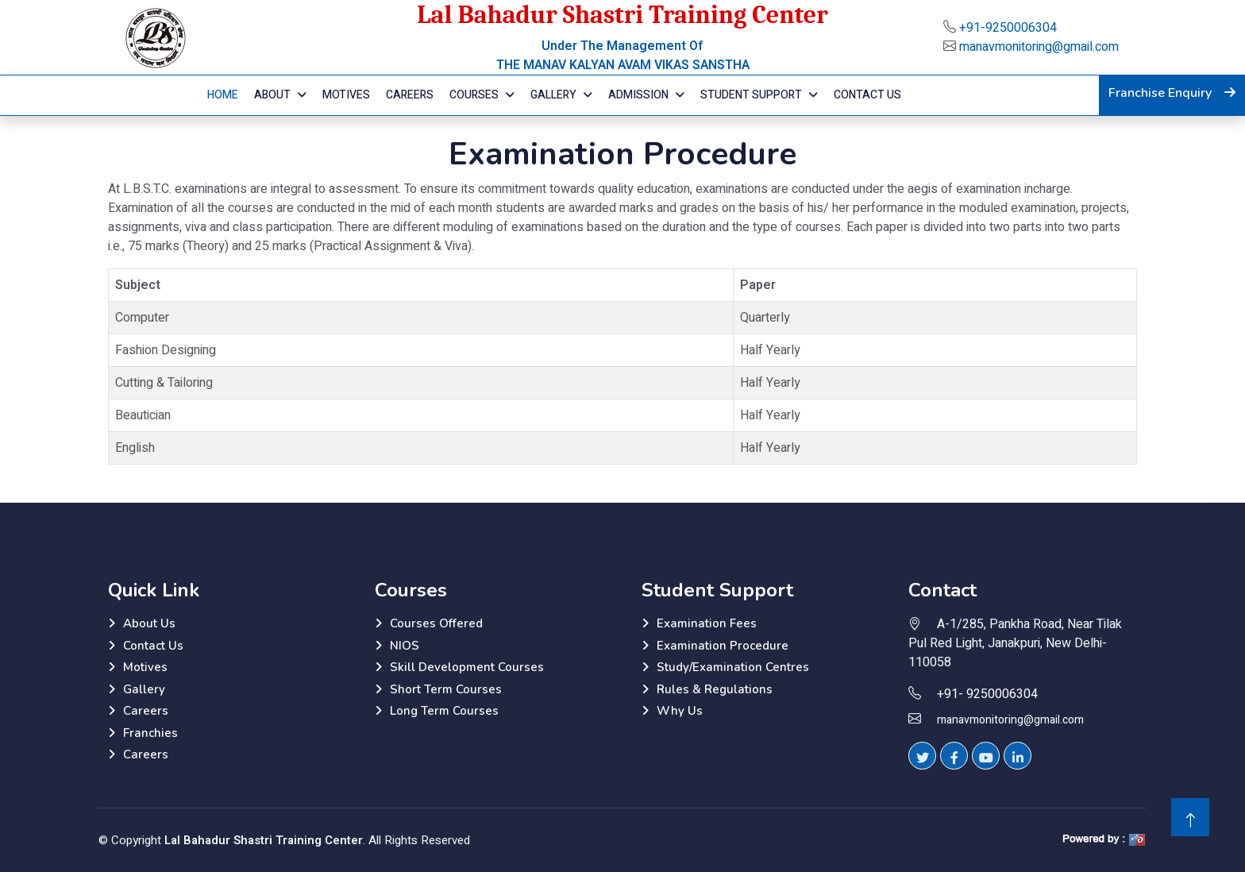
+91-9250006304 (1008, 27)
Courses (474, 95)
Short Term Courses (446, 689)
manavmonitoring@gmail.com (1039, 46)
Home (222, 95)
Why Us (680, 711)
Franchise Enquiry (1171, 93)
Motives (346, 95)
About (272, 95)
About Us (149, 623)
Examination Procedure (722, 646)
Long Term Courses (444, 711)
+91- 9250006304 (987, 694)
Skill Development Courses (467, 667)
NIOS (404, 646)
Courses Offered (436, 623)
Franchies (150, 733)
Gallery (553, 95)
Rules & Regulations (715, 689)
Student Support (751, 95)
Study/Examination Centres (733, 667)
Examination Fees (707, 623)
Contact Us (867, 95)
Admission (638, 95)
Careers (410, 95)
